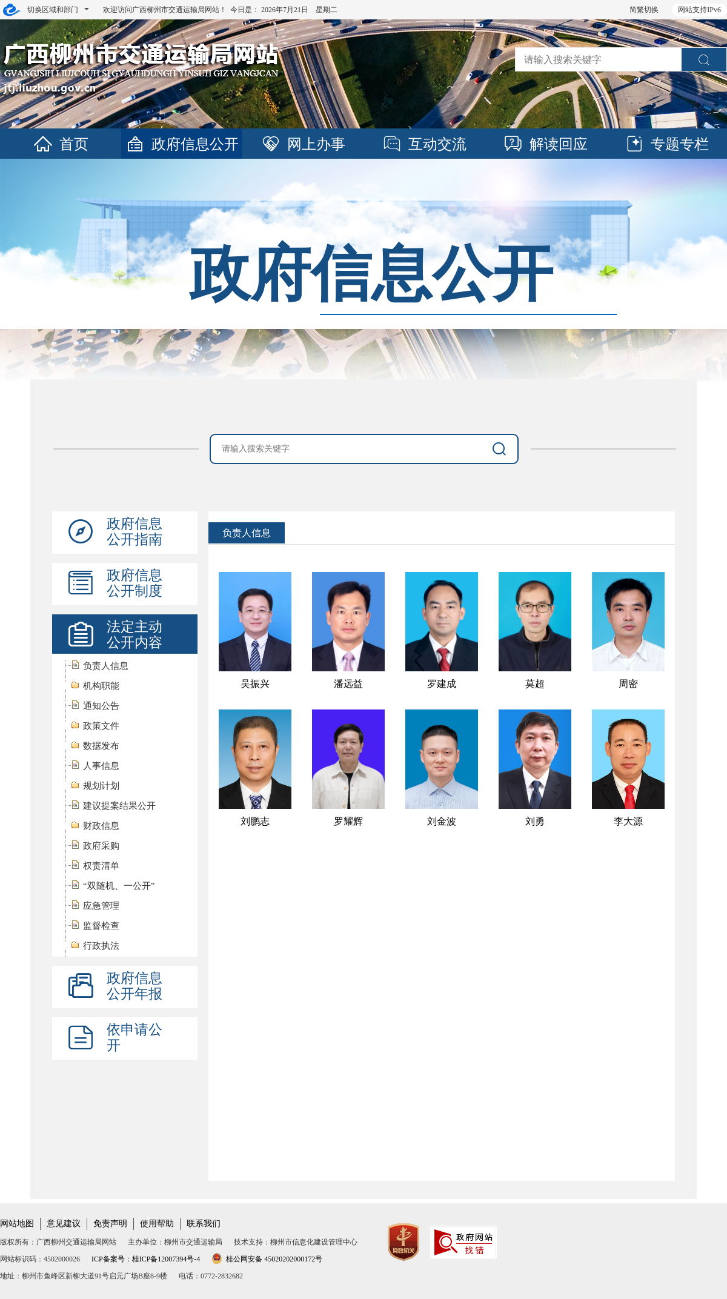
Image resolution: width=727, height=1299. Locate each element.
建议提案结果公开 (119, 806)
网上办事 (303, 144)
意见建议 (64, 1223)
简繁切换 (644, 9)
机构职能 (101, 686)
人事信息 (101, 766)
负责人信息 (105, 666)
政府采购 (101, 846)
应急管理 (101, 906)
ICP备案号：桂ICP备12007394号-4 (145, 1259)
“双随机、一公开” (118, 886)
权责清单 (101, 866)
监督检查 (101, 926)
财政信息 (101, 826)
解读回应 (545, 144)
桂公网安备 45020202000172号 (266, 1259)
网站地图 (17, 1223)
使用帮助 (157, 1223)
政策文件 (101, 726)
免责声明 (110, 1223)
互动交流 (424, 144)
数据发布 (101, 746)
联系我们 (204, 1223)
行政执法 (101, 946)
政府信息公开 (182, 144)
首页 (60, 144)
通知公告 (101, 706)
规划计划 (101, 786)
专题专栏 (666, 144)
